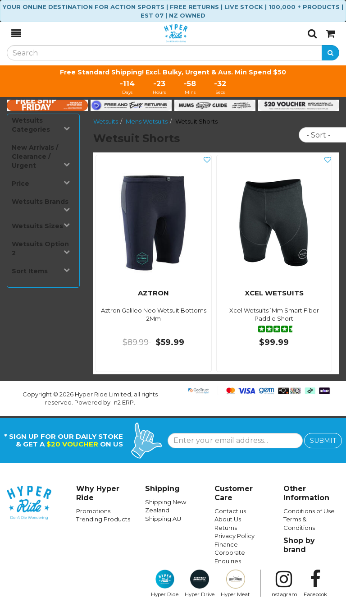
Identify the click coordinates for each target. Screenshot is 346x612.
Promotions (93, 511)
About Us (227, 519)
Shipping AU (163, 518)
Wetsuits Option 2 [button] (41, 248)
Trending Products (103, 519)
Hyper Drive (199, 584)
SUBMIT (323, 441)
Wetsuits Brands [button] (41, 205)
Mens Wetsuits (147, 121)
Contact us (230, 511)
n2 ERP (124, 402)
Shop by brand (299, 545)
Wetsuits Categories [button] (41, 124)
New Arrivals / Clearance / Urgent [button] (41, 156)
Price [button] (41, 183)
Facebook (315, 584)
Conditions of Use (309, 511)
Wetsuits (105, 121)
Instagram (283, 584)
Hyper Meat (235, 584)
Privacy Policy (234, 535)
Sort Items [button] (41, 271)
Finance (226, 544)
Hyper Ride (164, 584)
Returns (225, 527)
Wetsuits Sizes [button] (41, 225)
